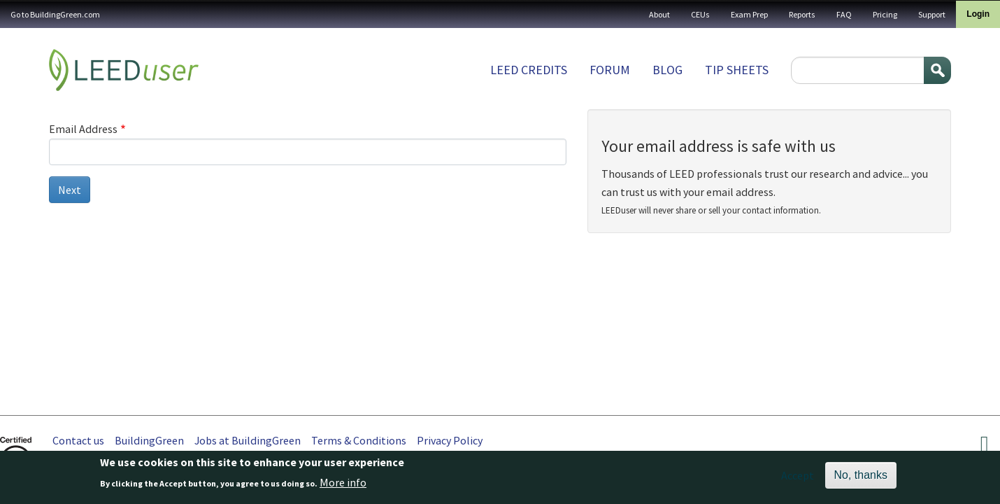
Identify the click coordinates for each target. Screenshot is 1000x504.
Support (931, 14)
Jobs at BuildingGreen (247, 440)
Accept (797, 478)
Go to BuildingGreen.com (55, 14)
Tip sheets (737, 70)
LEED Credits (528, 70)
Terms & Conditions (358, 440)
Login (978, 14)
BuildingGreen (149, 440)
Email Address (83, 129)
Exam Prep (749, 14)
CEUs (700, 14)
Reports (802, 14)
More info (343, 485)
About (659, 14)
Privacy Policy (450, 440)
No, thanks (860, 478)
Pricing (885, 14)
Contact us (78, 440)
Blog (667, 70)
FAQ (844, 14)
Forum (610, 70)
